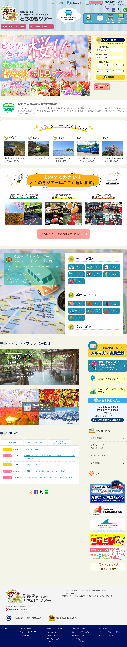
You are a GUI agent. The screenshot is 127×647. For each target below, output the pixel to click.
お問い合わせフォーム (106, 635)
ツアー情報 (11, 443)
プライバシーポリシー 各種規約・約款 (100, 446)
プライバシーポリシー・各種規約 (109, 632)
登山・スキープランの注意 (80, 632)
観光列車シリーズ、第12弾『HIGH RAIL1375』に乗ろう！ (45, 471)
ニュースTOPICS (24, 635)
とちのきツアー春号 (31, 449)
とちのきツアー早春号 (32, 465)
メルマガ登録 (59, 3)
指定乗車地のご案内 (76, 3)
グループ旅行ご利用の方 (79, 628)
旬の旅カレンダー (52, 635)
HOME (7, 628)
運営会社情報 (96, 438)
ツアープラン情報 (25, 628)
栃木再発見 (95, 463)
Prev (3, 58)
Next (87, 58)
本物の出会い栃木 (52, 632)
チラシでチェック (35, 443)
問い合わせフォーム (99, 455)
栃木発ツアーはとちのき (54, 628)
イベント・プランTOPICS (27, 632)
